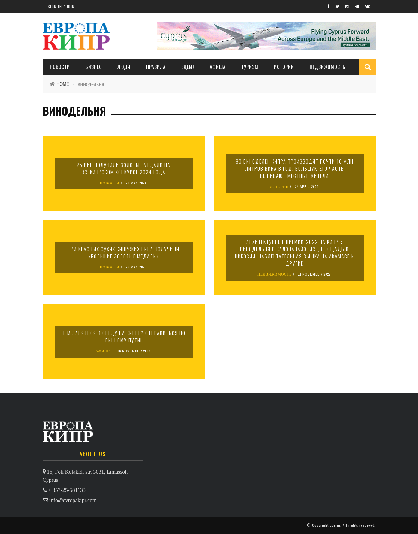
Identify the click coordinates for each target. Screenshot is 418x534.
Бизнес (94, 67)
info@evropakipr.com (73, 500)
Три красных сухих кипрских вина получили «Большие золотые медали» (123, 253)
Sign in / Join (61, 6)
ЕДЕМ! (187, 67)
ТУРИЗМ (249, 67)
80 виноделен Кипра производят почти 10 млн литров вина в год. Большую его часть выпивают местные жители (294, 169)
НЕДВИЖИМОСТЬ (327, 67)
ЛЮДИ (124, 67)
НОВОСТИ (60, 67)
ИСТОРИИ (284, 67)
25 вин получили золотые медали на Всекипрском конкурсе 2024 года (123, 168)
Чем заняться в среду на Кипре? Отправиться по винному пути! (123, 337)
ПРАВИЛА (156, 67)
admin (335, 525)
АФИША (218, 67)
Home (62, 84)
